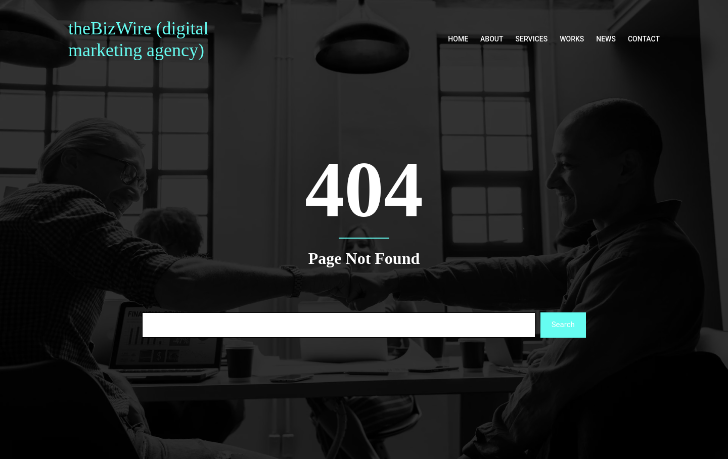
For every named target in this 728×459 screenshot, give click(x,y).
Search (563, 324)
